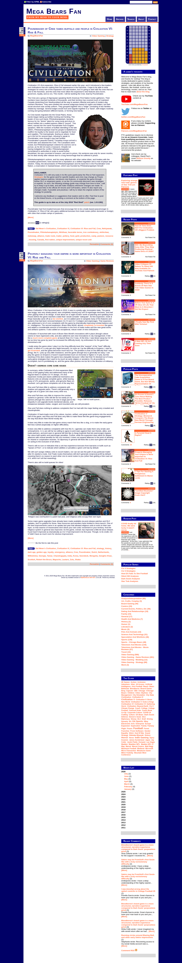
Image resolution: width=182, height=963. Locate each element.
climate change (127, 708)
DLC (139, 719)
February (128, 786)
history (108, 548)
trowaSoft (145, 64)
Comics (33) (126, 606)
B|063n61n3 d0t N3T (88, 577)
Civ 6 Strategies (128, 568)
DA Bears (139, 715)
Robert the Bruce (44, 559)
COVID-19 (147, 713)
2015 (123, 817)
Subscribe (46, 2)
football (138, 728)
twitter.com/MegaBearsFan (133, 117)
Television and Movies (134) (133, 645)
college (144, 708)
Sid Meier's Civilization (46, 228)
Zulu (72, 559)
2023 (123, 797)
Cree (99, 228)
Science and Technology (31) (134, 634)
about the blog (142, 92)
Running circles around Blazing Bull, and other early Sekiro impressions (137, 936)
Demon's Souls (135, 717)
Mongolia (93, 556)
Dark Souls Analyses (130, 579)
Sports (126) (126, 640)
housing (32, 240)
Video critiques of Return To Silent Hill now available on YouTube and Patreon (144, 267)
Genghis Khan (105, 556)
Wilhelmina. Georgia (37, 556)
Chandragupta (60, 556)
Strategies (38, 177)
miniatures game (144, 751)
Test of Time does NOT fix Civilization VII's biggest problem (144, 228)
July (126, 774)
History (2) (126, 622)
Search (131, 19)
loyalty (51, 552)
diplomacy (125, 719)
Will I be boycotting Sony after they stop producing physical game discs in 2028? (144, 248)
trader (59, 236)
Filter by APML (33, 2)
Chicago (141, 691)
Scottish (31, 559)
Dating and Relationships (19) (134, 611)
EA (130, 721)
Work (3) (125, 665)
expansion (125, 726)
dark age (32, 552)
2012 (123, 825)
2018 (123, 810)
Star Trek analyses (129, 581)
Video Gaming (98, 36)
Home (109, 19)
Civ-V (151, 706)
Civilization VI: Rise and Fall (83, 228)
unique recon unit (84, 240)
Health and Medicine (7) (132, 619)
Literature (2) (127, 627)
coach (137, 708)
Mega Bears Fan (53, 11)
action (133, 682)
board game (146, 688)
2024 (123, 794)
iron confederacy (90, 232)
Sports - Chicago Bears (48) (133, 642)
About (141, 19)
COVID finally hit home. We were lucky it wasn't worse (128, 527)
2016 (123, 815)
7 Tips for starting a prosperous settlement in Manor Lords (144, 474)
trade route (50, 236)
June (126, 776)
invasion (124, 740)
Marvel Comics (138, 746)
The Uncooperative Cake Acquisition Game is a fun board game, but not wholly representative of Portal (145, 380)
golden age (41, 552)
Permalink (94, 244)
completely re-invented (94, 325)
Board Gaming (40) (129, 604)
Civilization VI (63, 228)
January (127, 789)
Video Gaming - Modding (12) (134, 660)
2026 (138, 780)
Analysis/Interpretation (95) (133, 598)
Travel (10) (126, 652)
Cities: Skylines (141, 693)
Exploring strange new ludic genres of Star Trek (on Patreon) (129, 183)
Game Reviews (107, 261)
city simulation (139, 695)
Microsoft (149, 749)
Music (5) (125, 629)
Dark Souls (149, 715)
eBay (146, 721)
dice (144, 717)
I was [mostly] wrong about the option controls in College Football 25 (138, 890)
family (144, 726)
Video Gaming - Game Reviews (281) (137, 657)
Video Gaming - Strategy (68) (134, 662)
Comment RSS (129, 950)
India (70, 556)
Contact (152, 19)
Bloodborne (134, 689)
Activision (141, 682)
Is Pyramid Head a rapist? (143, 434)
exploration (135, 726)
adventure (125, 684)
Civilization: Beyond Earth (137, 706)
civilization (126, 697)
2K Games (125, 682)
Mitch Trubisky (127, 753)
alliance (40, 236)
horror (124, 737)
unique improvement (65, 240)
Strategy (110, 36)
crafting (124, 715)
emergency (60, 552)
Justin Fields (132, 742)
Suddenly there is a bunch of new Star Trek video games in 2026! (144, 286)
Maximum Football (128, 749)
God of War (139, 733)
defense (124, 717)
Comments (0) (106, 244)
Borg (123, 691)
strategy (100, 548)
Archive (120, 19)
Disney (133, 719)
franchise (125, 731)
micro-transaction (128, 751)
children (131, 693)
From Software (136, 731)
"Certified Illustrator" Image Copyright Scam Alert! (144, 493)
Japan (147, 740)
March (127, 784)
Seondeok (83, 556)
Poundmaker (33, 232)
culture (132, 715)
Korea (75, 556)
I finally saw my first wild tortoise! (144, 323)
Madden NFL (134, 744)
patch (86, 202)
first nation (50, 240)
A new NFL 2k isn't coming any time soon (143, 343)
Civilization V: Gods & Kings (142, 702)
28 (131, 445)
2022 (123, 799)
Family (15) (126, 614)
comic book (147, 710)
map (123, 746)
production (85, 236)
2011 (123, 828)
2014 (123, 820)
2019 (123, 807)
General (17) (126, 616)
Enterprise (140, 724)
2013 (123, 822)
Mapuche (57, 559)
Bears (151, 686)
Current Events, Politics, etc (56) (136, 609)
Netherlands (103, 552)
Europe (148, 724)
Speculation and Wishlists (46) (135, 637)
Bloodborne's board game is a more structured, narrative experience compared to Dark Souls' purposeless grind (138, 848)
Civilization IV (63, 548)
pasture (100, 236)
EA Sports (138, 721)
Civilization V (128, 699)
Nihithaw (63, 232)
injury (152, 738)
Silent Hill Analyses (130, 576)
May (126, 779)
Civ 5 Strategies (128, 571)
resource (109, 236)
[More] (31, 217)
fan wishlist (58, 319)
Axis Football (137, 686)
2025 (123, 792)
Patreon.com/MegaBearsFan (134, 131)
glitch (131, 733)
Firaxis (129, 729)
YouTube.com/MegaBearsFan (134, 104)
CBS (135, 691)
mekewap (32, 236)
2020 (123, 804)
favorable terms (75, 232)
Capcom (129, 691)
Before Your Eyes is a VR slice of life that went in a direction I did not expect (144, 306)
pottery (66, 236)
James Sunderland (136, 740)
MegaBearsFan (36, 36)
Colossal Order (135, 710)
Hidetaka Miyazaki (136, 735)
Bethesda (125, 689)
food (72, 236)
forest (146, 729)
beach (145, 686)
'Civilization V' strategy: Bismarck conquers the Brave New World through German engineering (144, 418)
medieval (140, 749)
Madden (124, 744)
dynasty (124, 721)
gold (77, 236)
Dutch (94, 552)
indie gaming (142, 737)
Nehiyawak (107, 228)
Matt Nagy (149, 746)
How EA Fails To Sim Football (134, 573)
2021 (123, 802)
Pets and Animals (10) (131, 632)
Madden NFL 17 (147, 744)
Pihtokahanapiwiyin (49, 232)
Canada (40, 240)
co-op (124, 713)
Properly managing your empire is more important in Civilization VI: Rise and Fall (144, 456)
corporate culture (134, 713)
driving (150, 719)
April (126, 781)
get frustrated (34, 350)
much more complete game (45, 338)
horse (131, 738)
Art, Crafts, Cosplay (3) (131, 601)
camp (93, 236)
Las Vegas (150, 742)
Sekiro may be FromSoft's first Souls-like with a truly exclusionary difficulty (138, 862)
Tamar (49, 556)
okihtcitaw (104, 232)
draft (144, 719)
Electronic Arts (128, 724)
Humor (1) (125, 624)
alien (133, 684)
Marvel (128, 746)
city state (150, 695)
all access (140, 684)
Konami (141, 742)
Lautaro (65, 559)
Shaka (78, 559)
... (149, 205)
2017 (123, 812)
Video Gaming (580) (130, 655)
